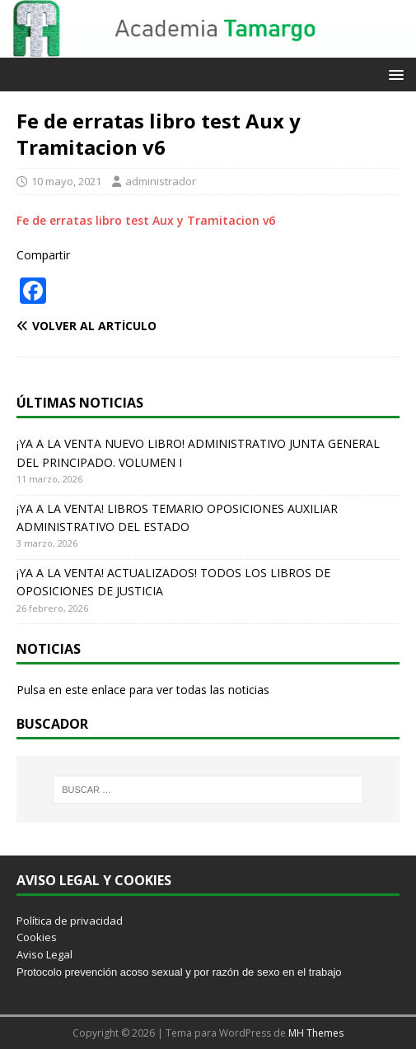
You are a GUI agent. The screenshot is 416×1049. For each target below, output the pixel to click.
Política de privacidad (69, 920)
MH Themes (316, 1033)
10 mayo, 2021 (66, 181)
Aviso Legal (44, 954)
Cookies (36, 937)
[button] (393, 74)
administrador (160, 181)
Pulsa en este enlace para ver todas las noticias (142, 689)
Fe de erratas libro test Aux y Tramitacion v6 (145, 220)
